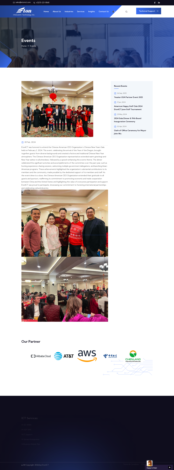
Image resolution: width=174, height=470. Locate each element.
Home (46, 11)
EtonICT (45, 464)
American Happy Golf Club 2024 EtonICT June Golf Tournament (128, 107)
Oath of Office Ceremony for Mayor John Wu (130, 132)
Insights (91, 11)
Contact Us (104, 11)
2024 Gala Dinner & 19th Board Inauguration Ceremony (127, 120)
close (169, 467)
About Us (57, 11)
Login (116, 11)
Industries (69, 11)
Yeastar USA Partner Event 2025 (128, 97)
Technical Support (148, 11)
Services (80, 11)
